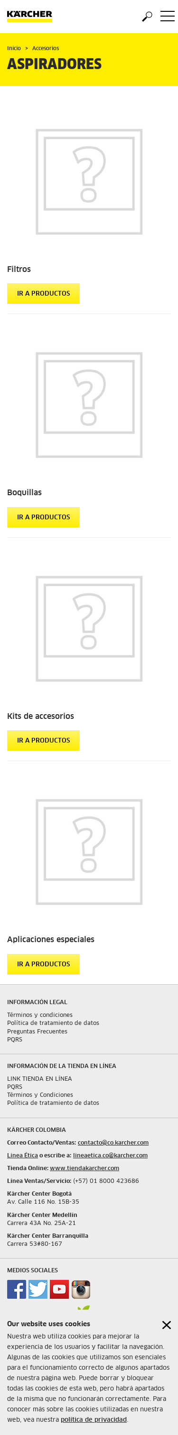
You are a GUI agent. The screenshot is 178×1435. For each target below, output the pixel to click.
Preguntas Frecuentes (37, 1032)
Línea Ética (22, 1156)
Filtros (19, 269)
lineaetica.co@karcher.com (110, 1156)
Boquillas (24, 493)
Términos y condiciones (40, 1015)
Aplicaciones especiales (50, 940)
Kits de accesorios (40, 716)
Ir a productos (43, 294)
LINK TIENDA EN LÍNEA (39, 1079)
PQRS (14, 1040)
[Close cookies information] (166, 1330)
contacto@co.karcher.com (113, 1143)
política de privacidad (94, 1425)
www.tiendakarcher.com (84, 1169)
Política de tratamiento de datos (53, 1023)
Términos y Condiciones (40, 1095)
